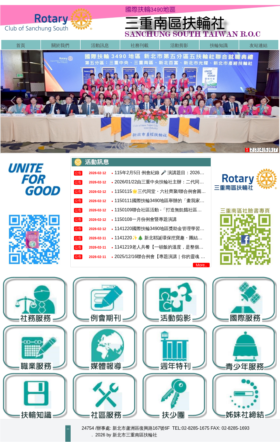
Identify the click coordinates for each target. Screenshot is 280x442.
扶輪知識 (219, 45)
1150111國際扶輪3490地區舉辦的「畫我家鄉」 (161, 200)
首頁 (20, 45)
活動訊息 (100, 45)
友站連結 (258, 45)
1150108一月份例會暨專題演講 (145, 219)
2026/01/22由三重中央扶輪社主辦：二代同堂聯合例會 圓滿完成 (177, 182)
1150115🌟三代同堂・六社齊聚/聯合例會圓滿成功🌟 (167, 191)
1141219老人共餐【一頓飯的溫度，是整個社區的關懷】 (170, 247)
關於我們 (60, 45)
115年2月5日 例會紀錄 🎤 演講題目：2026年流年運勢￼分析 (174, 172)
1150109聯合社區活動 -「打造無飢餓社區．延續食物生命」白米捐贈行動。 (189, 209)
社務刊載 (140, 45)
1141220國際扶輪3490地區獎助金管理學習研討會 (163, 228)
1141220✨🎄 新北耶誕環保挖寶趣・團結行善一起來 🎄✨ (173, 237)
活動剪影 (179, 45)
